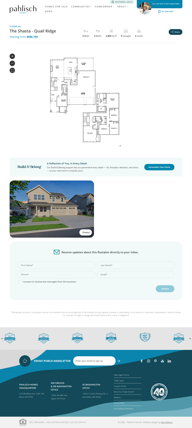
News (49, 11)
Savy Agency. (167, 422)
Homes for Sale (56, 6)
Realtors (117, 397)
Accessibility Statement (123, 408)
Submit (165, 288)
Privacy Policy (119, 403)
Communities (80, 6)
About (121, 6)
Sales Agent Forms (121, 375)
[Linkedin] (169, 361)
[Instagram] (148, 361)
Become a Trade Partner (124, 391)
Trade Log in (119, 380)
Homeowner (103, 6)
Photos (86, 232)
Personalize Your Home (159, 167)
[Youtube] (162, 361)
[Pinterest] (155, 361)
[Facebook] (142, 361)
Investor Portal (120, 386)
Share (175, 32)
